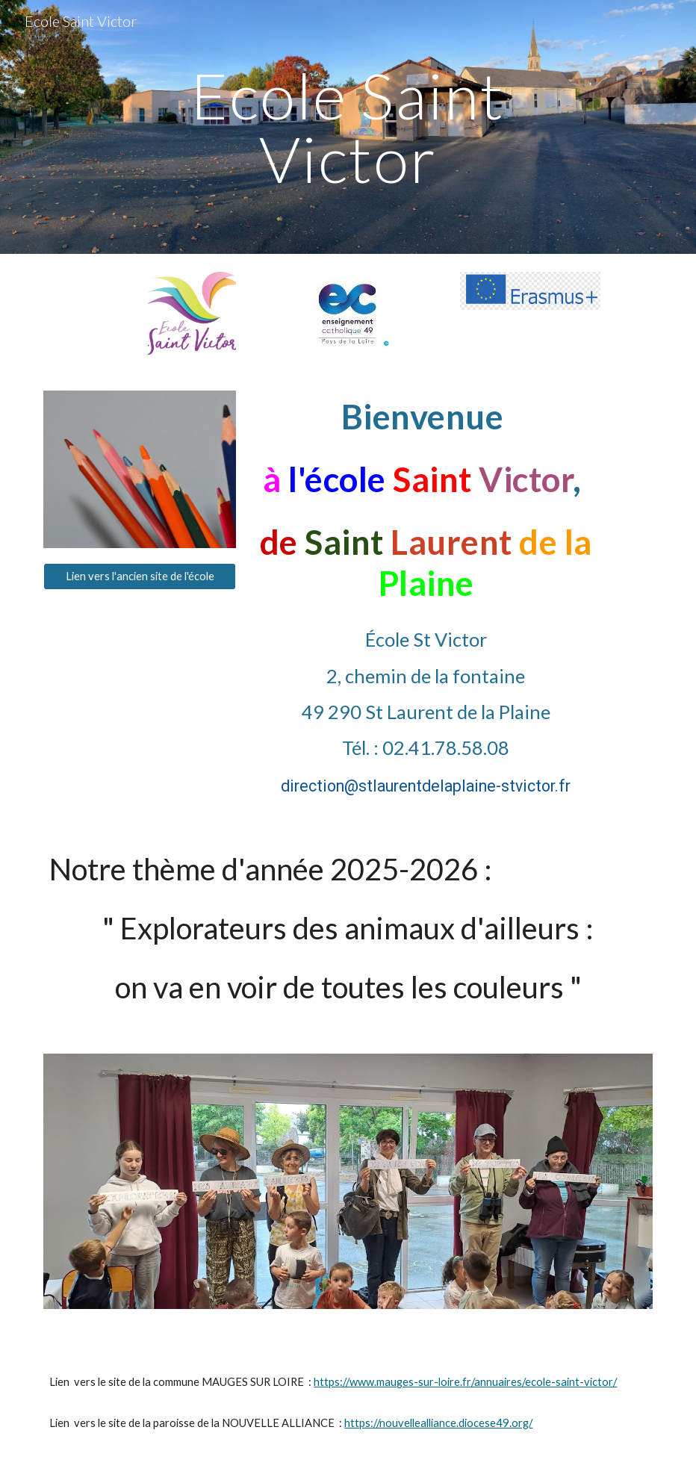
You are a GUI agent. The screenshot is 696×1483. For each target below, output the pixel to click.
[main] (348, 127)
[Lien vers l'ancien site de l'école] (139, 576)
